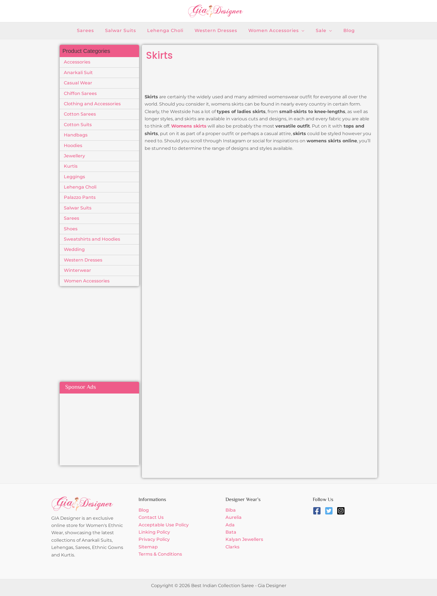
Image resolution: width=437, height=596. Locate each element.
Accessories (77, 62)
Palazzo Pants (80, 197)
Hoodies (73, 145)
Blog (144, 510)
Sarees (71, 218)
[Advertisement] (106, 328)
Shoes (70, 228)
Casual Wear (78, 83)
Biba (230, 510)
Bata (230, 532)
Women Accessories (87, 281)
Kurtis (70, 166)
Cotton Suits (78, 124)
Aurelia (233, 517)
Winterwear (77, 270)
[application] (299, 30)
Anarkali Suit (78, 72)
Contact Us (151, 517)
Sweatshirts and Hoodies (92, 239)
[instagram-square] (342, 511)
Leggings (74, 176)
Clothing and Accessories (92, 103)
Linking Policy (154, 532)
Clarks (232, 546)
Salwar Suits (77, 208)
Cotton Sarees (80, 114)
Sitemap (148, 546)
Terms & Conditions (160, 554)
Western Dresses (83, 260)
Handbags (76, 135)
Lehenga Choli (80, 187)
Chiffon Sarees (80, 93)
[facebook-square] (318, 511)
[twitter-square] (330, 511)
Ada (230, 524)
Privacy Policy (154, 539)
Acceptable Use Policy (164, 524)
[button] (274, 30)
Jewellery (74, 155)
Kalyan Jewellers (244, 539)
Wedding (74, 249)
